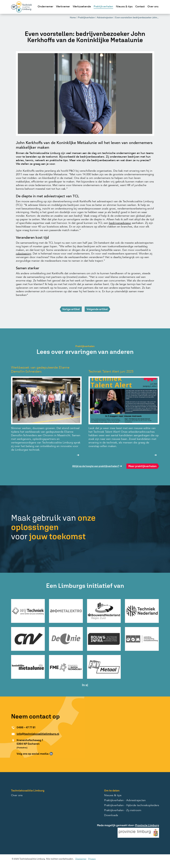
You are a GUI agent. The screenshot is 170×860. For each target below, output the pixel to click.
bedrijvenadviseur (120, 223)
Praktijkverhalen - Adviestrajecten (125, 800)
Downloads (111, 815)
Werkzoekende (82, 6)
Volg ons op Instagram (55, 753)
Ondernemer (45, 6)
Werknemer (63, 6)
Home (73, 17)
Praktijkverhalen (103, 6)
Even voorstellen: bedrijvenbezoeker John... (137, 17)
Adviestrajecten (105, 17)
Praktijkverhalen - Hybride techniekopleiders (131, 805)
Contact (140, 6)
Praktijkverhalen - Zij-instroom (122, 810)
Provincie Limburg (147, 825)
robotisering (23, 253)
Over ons (152, 6)
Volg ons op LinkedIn (51, 753)
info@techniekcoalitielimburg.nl (38, 733)
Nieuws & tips (124, 6)
